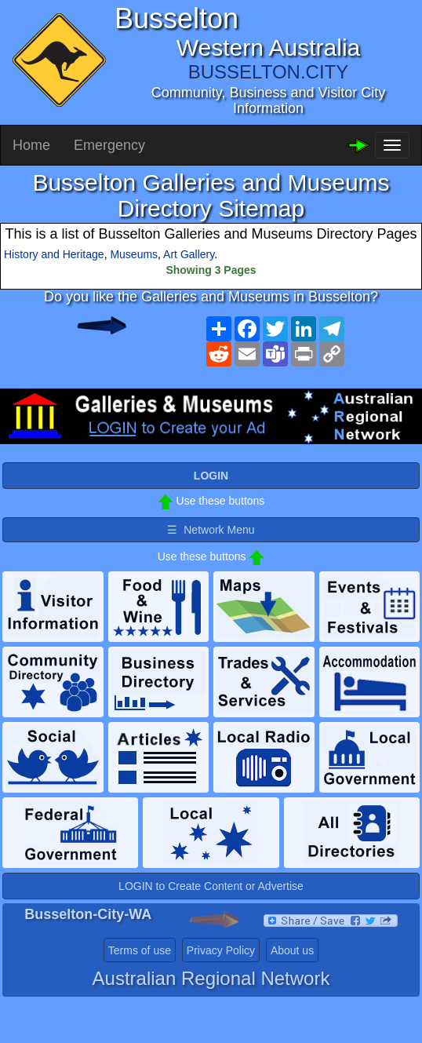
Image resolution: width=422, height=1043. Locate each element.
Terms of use (139, 950)
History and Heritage (54, 254)
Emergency (109, 145)
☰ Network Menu (210, 529)
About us (292, 950)
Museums (134, 254)
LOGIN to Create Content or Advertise (211, 886)
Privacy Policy (221, 950)
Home (31, 145)
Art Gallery (188, 254)
